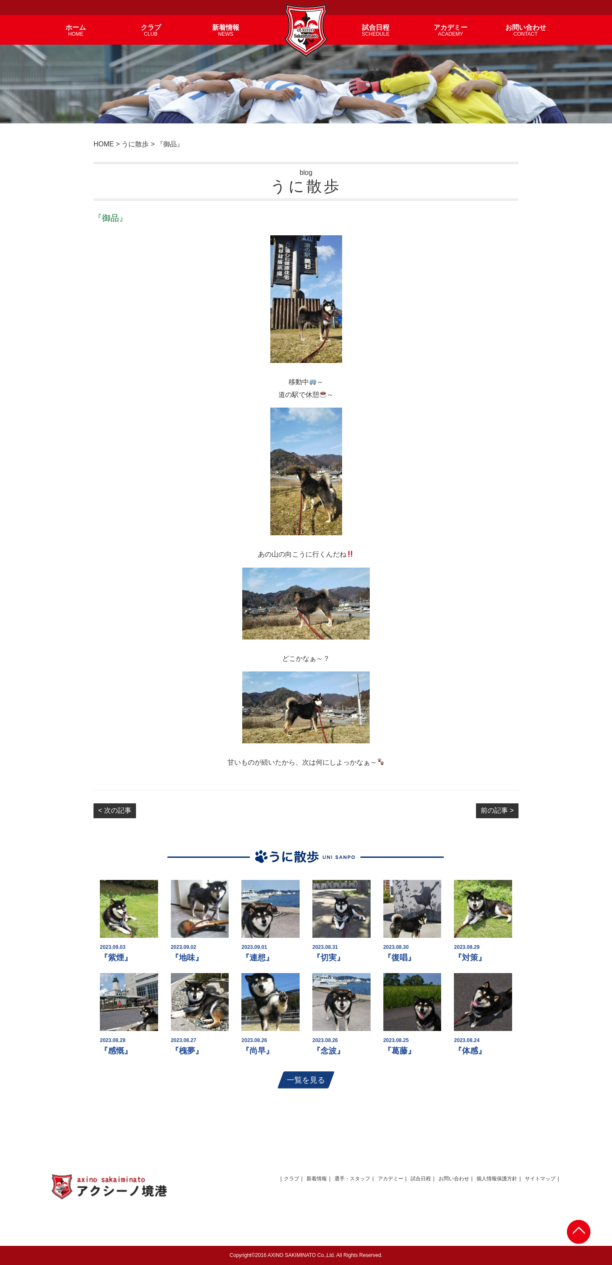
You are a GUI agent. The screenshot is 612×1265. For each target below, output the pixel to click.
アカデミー (390, 1179)
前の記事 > (497, 810)
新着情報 (316, 1179)
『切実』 (328, 957)
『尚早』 (257, 1050)
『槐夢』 (187, 1050)
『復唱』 (399, 957)
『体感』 (470, 1050)
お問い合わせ (454, 1179)
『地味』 (187, 957)
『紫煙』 (116, 957)
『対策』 (470, 957)
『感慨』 (116, 1050)
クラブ (291, 1179)
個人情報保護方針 (496, 1179)
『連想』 (257, 957)
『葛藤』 (399, 1050)
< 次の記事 (114, 810)
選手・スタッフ (352, 1179)
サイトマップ (540, 1179)
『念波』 (328, 1050)
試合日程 (421, 1179)
